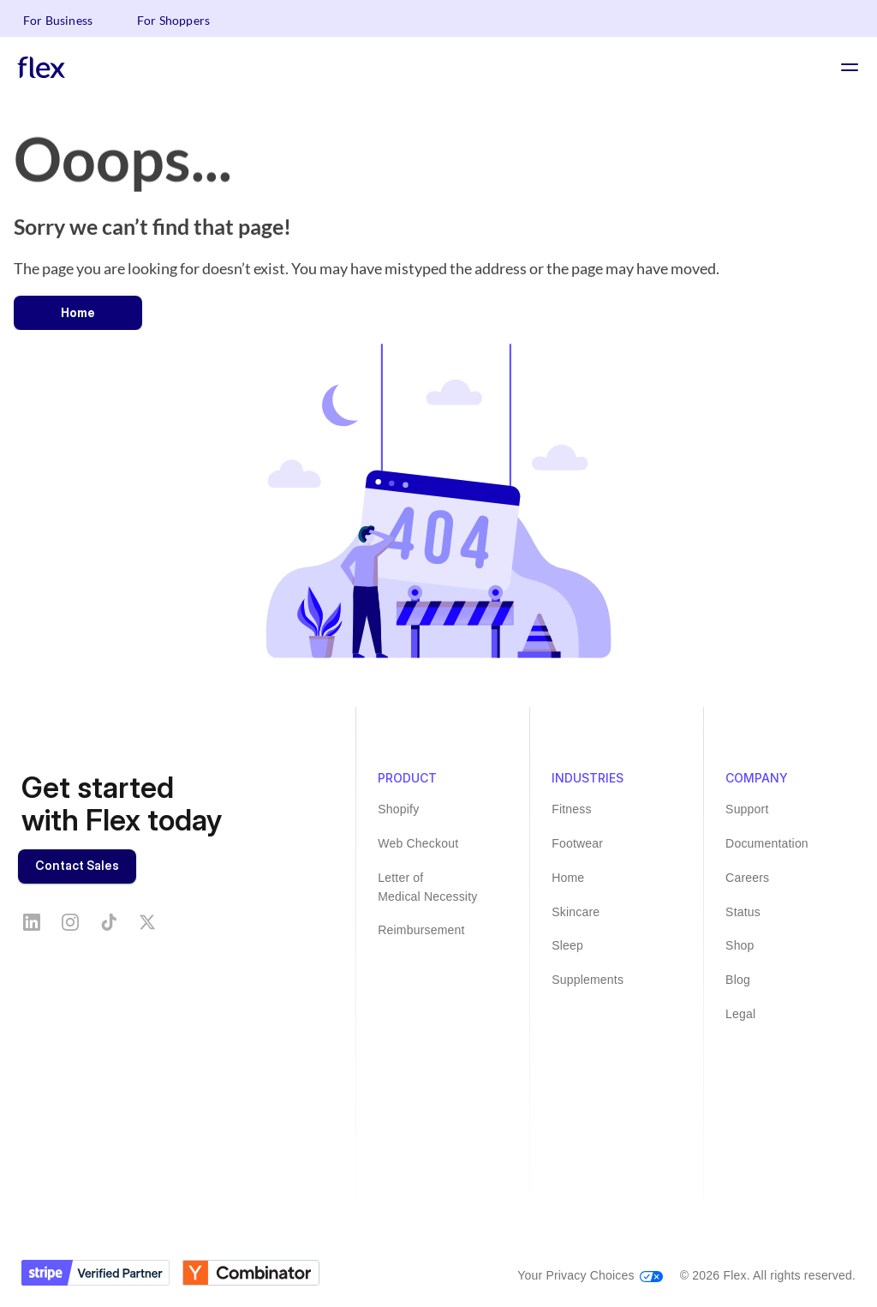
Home (568, 877)
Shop (740, 945)
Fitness (572, 809)
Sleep (567, 945)
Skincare (576, 912)
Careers (747, 877)
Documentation (766, 843)
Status (743, 912)
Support (746, 809)
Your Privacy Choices (576, 1275)
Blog (737, 979)
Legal (740, 1014)
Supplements (587, 979)
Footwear (577, 843)
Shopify (398, 809)
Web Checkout (418, 843)
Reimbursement (421, 930)
